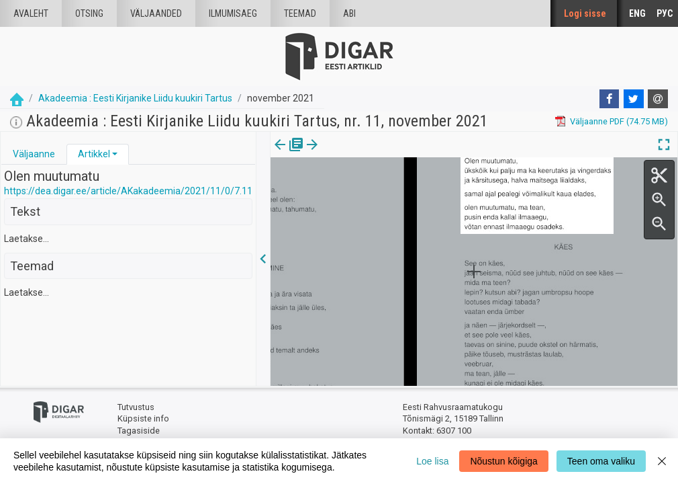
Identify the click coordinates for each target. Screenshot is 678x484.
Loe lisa (432, 461)
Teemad (300, 13)
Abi (349, 13)
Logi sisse (585, 13)
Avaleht (30, 13)
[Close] (662, 461)
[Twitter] (634, 98)
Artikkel (94, 154)
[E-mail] (658, 98)
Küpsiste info (143, 418)
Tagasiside (138, 431)
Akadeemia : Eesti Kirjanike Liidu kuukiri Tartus (135, 98)
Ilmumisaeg (233, 13)
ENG (637, 13)
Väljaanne (34, 154)
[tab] (33, 154)
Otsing (89, 13)
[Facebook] (609, 98)
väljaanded (156, 13)
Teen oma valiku (601, 461)
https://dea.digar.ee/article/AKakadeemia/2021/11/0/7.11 (128, 191)
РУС (665, 13)
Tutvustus (135, 407)
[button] (114, 154)
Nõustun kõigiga (503, 461)
